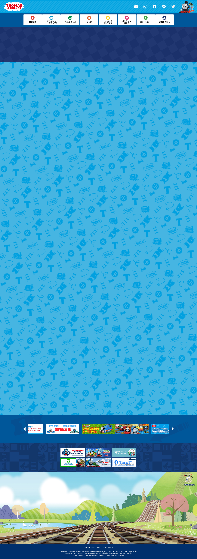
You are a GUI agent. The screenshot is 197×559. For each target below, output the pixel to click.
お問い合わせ (108, 547)
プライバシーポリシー (92, 547)
